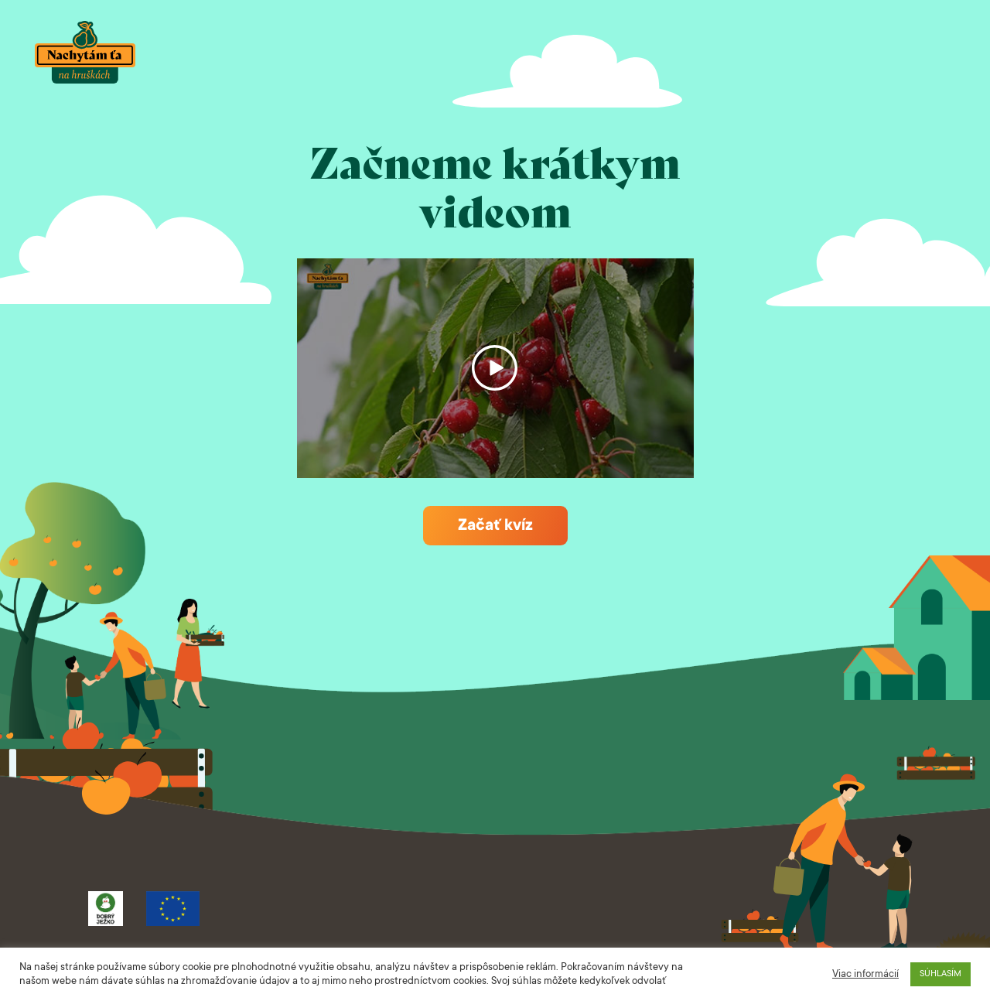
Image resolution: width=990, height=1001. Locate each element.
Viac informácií (865, 974)
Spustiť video (495, 368)
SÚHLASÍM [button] (940, 974)
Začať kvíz (495, 526)
